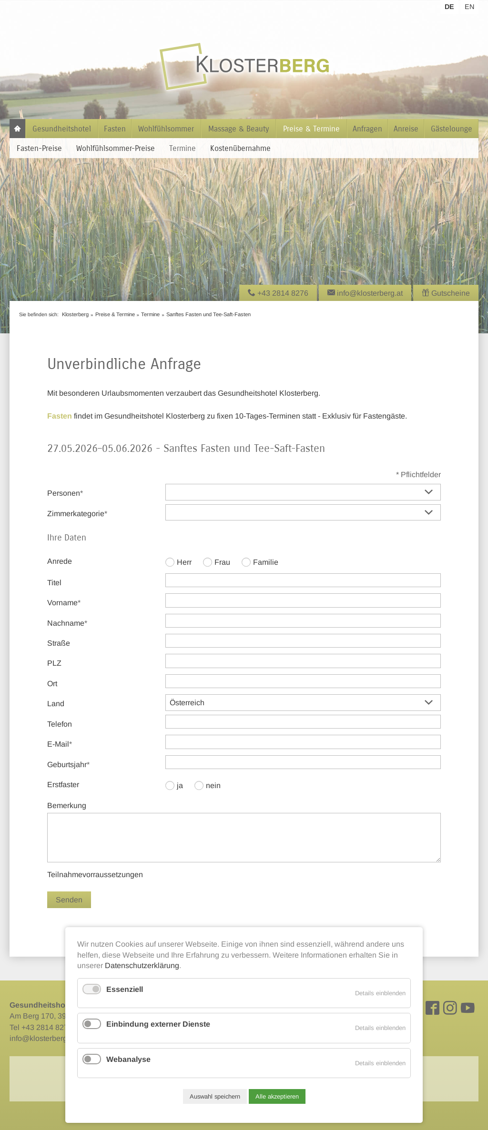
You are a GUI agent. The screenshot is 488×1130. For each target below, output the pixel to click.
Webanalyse (128, 1059)
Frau (222, 562)
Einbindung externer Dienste (158, 1024)
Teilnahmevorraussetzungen (95, 874)
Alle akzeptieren (277, 1096)
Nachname (67, 622)
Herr (184, 562)
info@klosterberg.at (42, 1038)
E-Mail (63, 743)
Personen (65, 492)
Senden (69, 900)
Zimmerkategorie (77, 513)
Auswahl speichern (215, 1096)
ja (180, 785)
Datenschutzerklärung (142, 965)
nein (213, 785)
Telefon (59, 724)
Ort (52, 684)
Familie (265, 562)
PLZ (54, 663)
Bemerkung (66, 805)
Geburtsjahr (68, 764)
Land (55, 704)
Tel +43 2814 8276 (41, 1027)
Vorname (64, 602)
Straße (58, 643)
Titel (54, 583)
